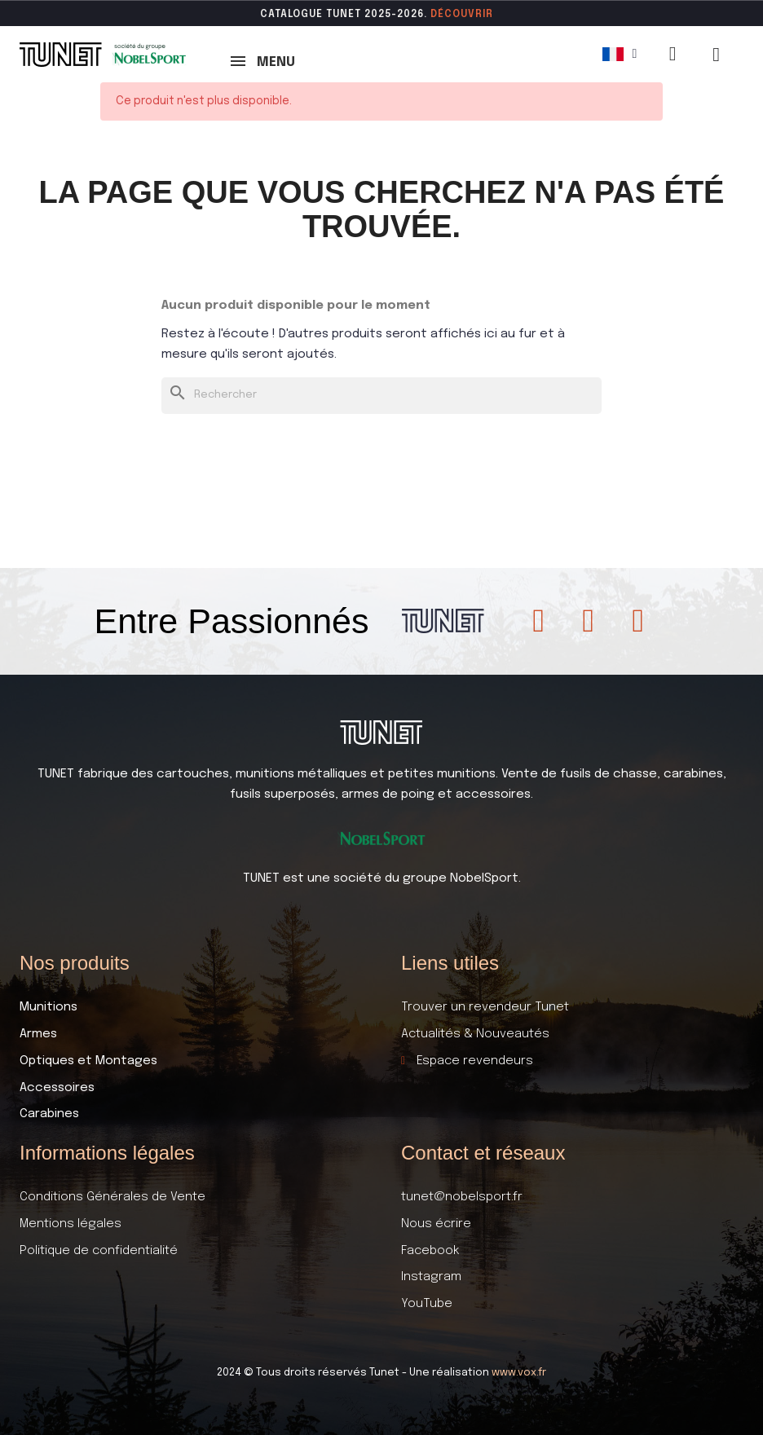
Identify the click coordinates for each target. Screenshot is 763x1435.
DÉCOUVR (456, 15)
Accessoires (57, 1087)
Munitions (48, 1007)
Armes (38, 1034)
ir (488, 15)
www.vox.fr (519, 1372)
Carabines (49, 1113)
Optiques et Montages (88, 1060)
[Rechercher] (381, 395)
